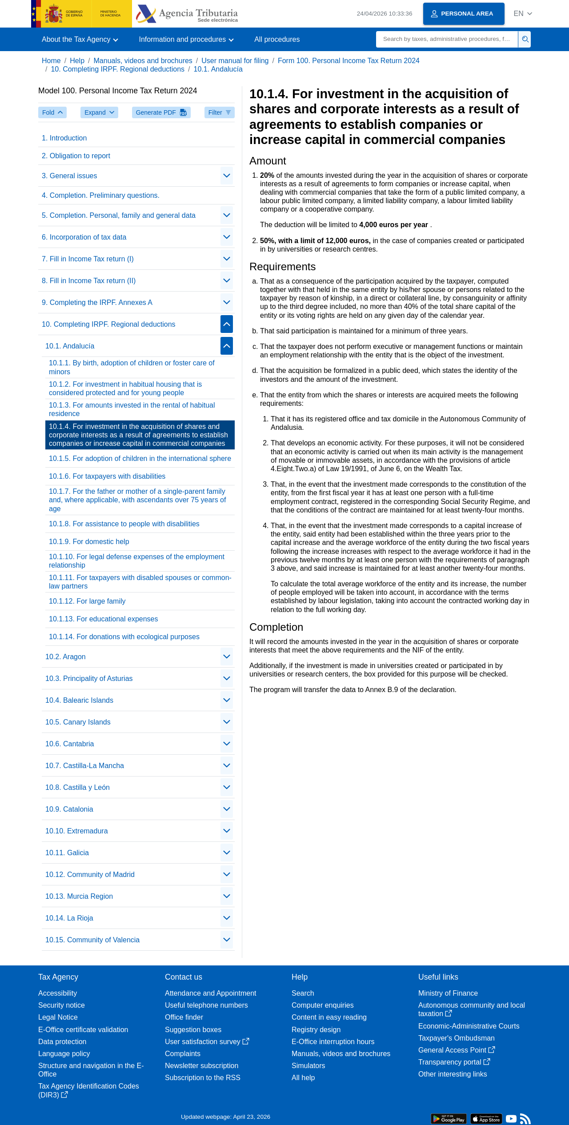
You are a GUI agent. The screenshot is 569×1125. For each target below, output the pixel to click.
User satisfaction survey (207, 1041)
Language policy (64, 1053)
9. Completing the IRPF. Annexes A (97, 302)
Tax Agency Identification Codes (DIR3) (88, 1090)
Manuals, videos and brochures (143, 60)
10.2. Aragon (65, 657)
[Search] (447, 39)
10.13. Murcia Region (79, 896)
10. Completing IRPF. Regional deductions (117, 69)
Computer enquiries (323, 1005)
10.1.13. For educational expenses (103, 619)
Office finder (184, 1017)
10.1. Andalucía (218, 69)
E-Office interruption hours (333, 1041)
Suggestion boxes (193, 1029)
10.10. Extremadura (76, 831)
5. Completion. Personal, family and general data (119, 215)
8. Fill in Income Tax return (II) (89, 280)
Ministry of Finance (448, 993)
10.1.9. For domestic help (89, 541)
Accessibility (57, 993)
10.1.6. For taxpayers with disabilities (107, 476)
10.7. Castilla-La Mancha (84, 765)
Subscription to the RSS (202, 1077)
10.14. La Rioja (69, 918)
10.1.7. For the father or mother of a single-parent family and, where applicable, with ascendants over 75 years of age (137, 500)
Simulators (308, 1065)
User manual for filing (234, 60)
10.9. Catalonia (69, 809)
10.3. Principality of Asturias (89, 678)
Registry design (316, 1029)
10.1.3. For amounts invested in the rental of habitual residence (132, 409)
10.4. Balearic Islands (79, 700)
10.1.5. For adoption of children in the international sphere (140, 458)
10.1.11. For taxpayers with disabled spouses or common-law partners (140, 582)
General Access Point (456, 1050)
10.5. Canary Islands (78, 722)
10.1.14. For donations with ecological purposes (124, 637)
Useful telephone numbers (206, 1005)
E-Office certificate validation (83, 1029)
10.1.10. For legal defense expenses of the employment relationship (136, 561)
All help (303, 1077)
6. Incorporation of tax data (84, 237)
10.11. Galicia (67, 853)
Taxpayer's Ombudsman (456, 1038)
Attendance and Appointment (210, 993)
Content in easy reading (329, 1017)
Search (303, 993)
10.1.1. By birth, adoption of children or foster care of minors (132, 367)
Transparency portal (454, 1062)
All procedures (277, 39)
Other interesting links (452, 1074)
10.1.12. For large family (87, 601)
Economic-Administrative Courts (469, 1026)
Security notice (61, 1005)
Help (77, 60)
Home (51, 60)
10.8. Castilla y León (77, 787)
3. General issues (69, 176)
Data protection (62, 1041)
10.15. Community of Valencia (92, 940)
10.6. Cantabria (69, 744)
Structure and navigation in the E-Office (91, 1070)
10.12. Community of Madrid (90, 874)
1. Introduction (64, 138)
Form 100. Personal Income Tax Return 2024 (349, 60)
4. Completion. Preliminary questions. (101, 195)
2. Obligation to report (76, 156)
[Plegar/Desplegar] (226, 175)
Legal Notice (58, 1017)
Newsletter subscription (201, 1065)
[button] (523, 14)
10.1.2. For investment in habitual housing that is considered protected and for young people (125, 388)
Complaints (182, 1053)
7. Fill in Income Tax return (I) (88, 259)
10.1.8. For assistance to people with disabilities (124, 524)
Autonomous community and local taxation (471, 1009)
